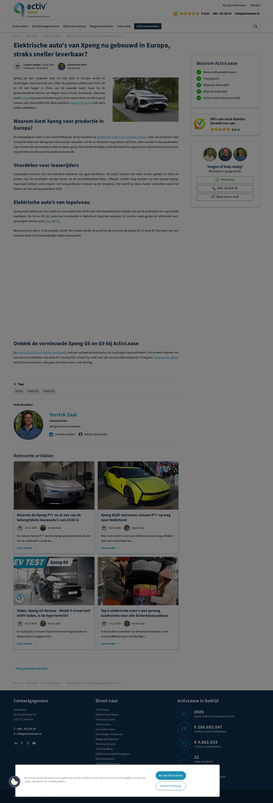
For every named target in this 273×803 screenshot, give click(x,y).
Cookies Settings (171, 786)
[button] (15, 782)
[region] (117, 780)
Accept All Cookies (171, 775)
